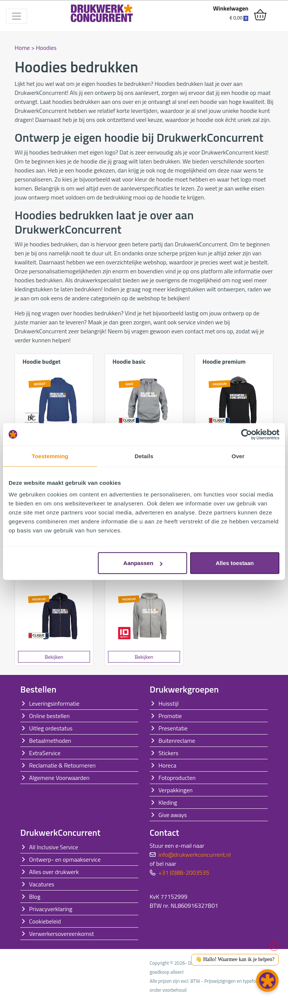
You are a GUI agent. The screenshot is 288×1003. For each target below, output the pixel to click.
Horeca (168, 765)
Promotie (170, 715)
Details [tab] (144, 456)
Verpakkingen (176, 790)
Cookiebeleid (45, 921)
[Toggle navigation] (16, 16)
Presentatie (173, 728)
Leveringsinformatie (54, 703)
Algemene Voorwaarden (59, 777)
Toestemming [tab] (50, 456)
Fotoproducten (177, 777)
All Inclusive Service (53, 847)
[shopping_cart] (260, 15)
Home (22, 47)
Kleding (168, 802)
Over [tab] (237, 456)
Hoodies (46, 47)
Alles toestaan (235, 563)
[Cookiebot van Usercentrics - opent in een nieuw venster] (246, 434)
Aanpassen (142, 563)
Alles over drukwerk (54, 871)
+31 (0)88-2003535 (184, 872)
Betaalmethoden (50, 740)
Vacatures (41, 884)
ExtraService (45, 752)
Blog (34, 896)
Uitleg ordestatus (51, 728)
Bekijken (54, 657)
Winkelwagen (231, 8)
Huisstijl (169, 703)
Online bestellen (49, 715)
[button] (267, 980)
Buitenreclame (177, 740)
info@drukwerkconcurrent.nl (195, 854)
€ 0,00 (239, 17)
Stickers (168, 752)
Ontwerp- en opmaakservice (65, 859)
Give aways (173, 814)
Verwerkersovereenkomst (61, 933)
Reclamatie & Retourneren (62, 765)
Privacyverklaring (50, 908)
